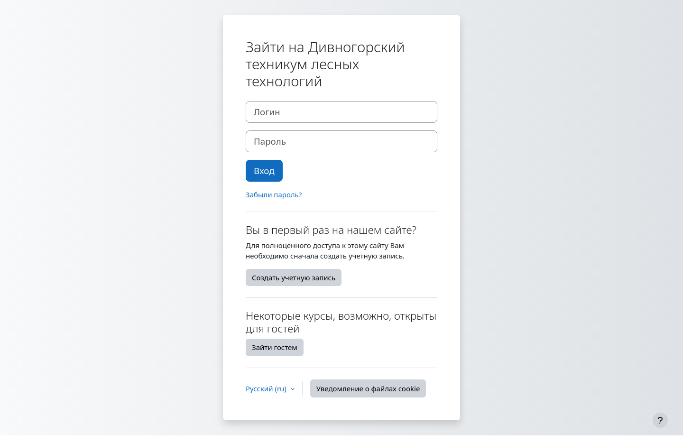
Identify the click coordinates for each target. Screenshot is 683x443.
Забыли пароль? (274, 194)
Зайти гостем (274, 347)
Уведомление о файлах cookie (368, 388)
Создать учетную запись (293, 277)
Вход (264, 170)
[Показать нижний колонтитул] (660, 420)
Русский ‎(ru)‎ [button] (267, 388)
